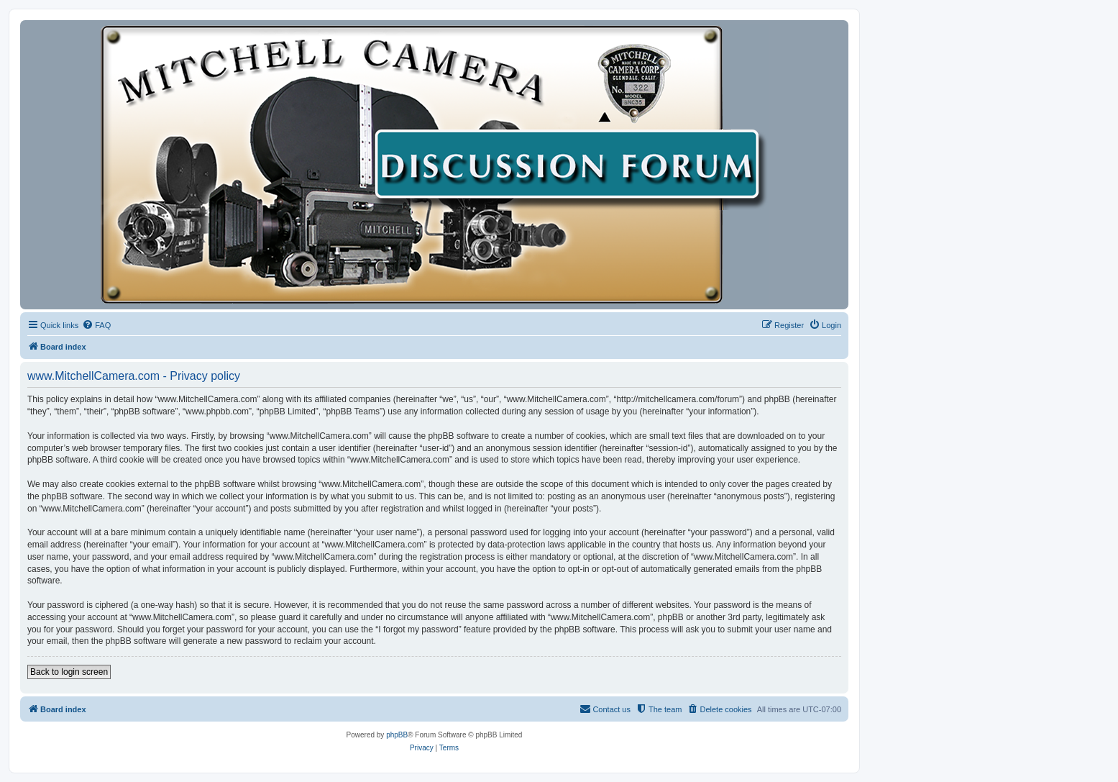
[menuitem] (96, 325)
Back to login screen (69, 672)
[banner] (434, 164)
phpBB (397, 735)
